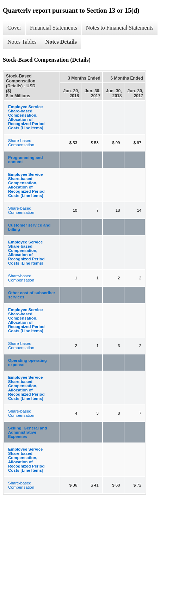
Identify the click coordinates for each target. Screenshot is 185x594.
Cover (14, 28)
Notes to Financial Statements (120, 28)
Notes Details (61, 42)
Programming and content (25, 159)
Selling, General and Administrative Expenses (27, 432)
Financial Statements (53, 28)
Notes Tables (22, 42)
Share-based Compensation (21, 142)
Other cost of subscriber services (31, 295)
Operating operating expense (27, 362)
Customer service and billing (29, 227)
